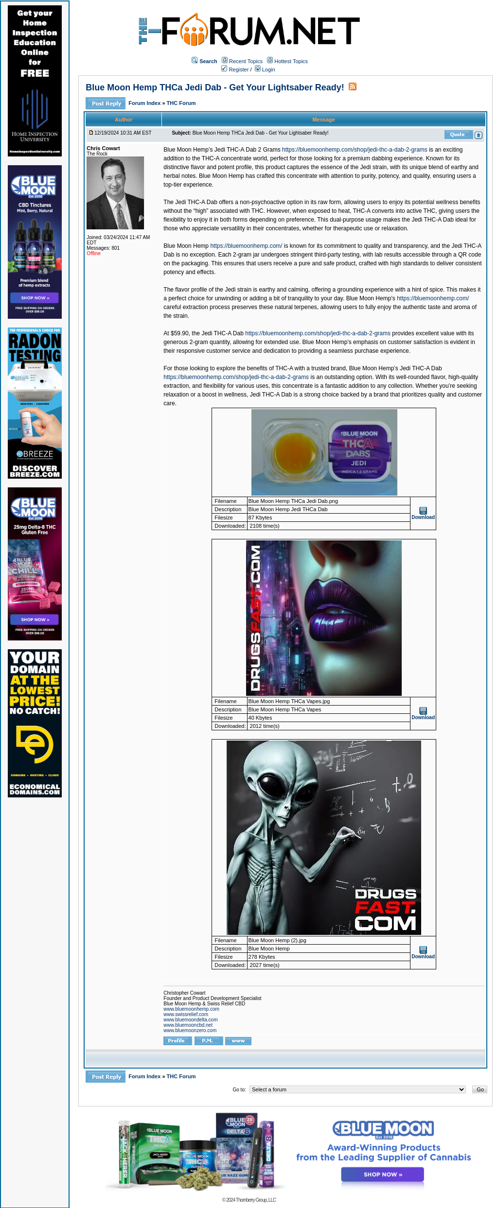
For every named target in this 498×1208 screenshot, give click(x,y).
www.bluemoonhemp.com (191, 1009)
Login (265, 69)
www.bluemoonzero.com (189, 1030)
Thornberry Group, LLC (256, 1200)
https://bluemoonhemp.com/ (246, 245)
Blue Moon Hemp (186, 245)
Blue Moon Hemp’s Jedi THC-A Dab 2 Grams (221, 149)
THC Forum (181, 103)
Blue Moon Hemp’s (370, 298)
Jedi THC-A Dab (222, 333)
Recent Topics (246, 61)
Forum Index (145, 103)
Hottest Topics (291, 61)
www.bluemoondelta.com (190, 1019)
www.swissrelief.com (185, 1014)
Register (235, 69)
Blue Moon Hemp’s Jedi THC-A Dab (395, 368)
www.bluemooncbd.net (188, 1025)
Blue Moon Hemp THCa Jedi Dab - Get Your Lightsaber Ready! (215, 87)
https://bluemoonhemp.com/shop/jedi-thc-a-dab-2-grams (354, 149)
